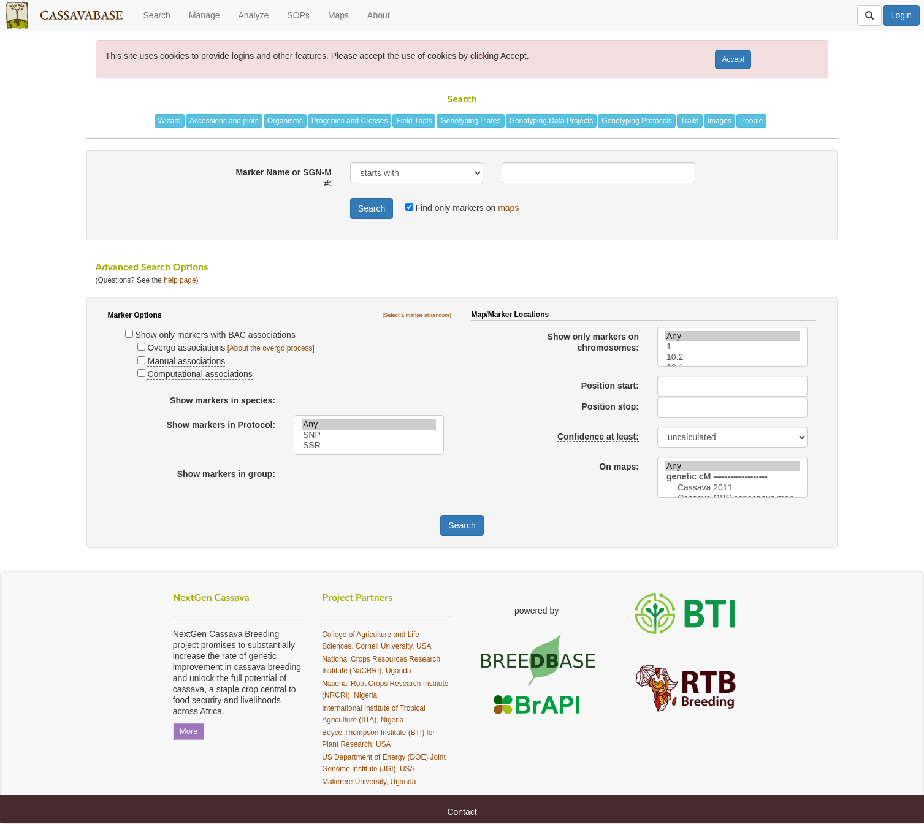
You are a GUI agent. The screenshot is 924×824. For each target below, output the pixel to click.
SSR (369, 445)
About (378, 15)
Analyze (253, 15)
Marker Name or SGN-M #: (283, 177)
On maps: (619, 466)
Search (156, 15)
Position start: (610, 386)
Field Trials (414, 120)
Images (719, 120)
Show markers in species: (222, 400)
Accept (733, 59)
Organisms (285, 120)
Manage (204, 15)
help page (180, 280)
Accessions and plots (224, 120)
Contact (461, 812)
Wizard (169, 120)
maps (508, 208)
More (189, 731)
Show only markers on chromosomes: (593, 342)
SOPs (298, 15)
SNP (369, 435)
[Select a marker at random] (417, 315)
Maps (338, 15)
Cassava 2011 (732, 488)
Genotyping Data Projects (552, 120)
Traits (690, 120)
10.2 (732, 357)
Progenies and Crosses (349, 120)
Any (369, 424)
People (751, 120)
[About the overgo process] (271, 348)
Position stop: (610, 406)
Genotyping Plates (470, 120)
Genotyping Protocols (636, 120)
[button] (417, 315)
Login (901, 15)
